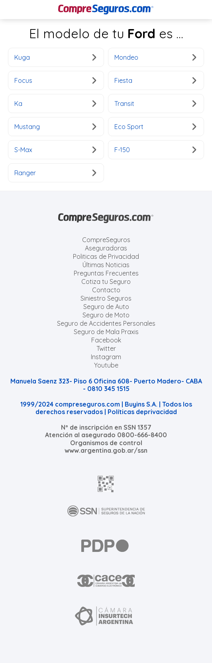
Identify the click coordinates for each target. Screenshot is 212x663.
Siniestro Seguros (106, 298)
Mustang (55, 127)
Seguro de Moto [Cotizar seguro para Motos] (106, 315)
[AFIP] (106, 483)
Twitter (106, 348)
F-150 (155, 150)
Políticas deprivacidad (142, 412)
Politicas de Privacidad (106, 256)
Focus (55, 80)
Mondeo (155, 57)
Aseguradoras (106, 248)
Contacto (106, 290)
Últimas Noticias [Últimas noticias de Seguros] (106, 265)
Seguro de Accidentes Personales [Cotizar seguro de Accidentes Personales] (106, 323)
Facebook (106, 340)
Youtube (106, 365)
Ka (55, 104)
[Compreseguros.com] (106, 9)
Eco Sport (155, 127)
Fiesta (155, 80)
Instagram (106, 357)
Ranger (55, 173)
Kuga (55, 57)
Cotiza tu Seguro (106, 281)
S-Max (55, 150)
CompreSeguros (106, 240)
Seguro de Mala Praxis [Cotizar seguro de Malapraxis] (106, 332)
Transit (155, 104)
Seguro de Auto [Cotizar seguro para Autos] (106, 306)
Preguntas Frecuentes (106, 273)
